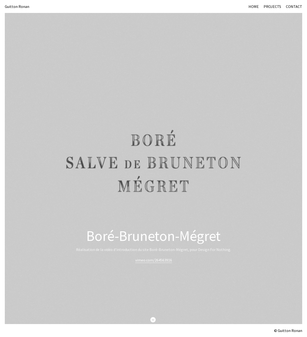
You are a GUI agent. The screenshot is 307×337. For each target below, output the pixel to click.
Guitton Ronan (17, 6)
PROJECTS (272, 6)
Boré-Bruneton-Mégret (153, 236)
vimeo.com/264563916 (153, 260)
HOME (253, 6)
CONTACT (294, 6)
